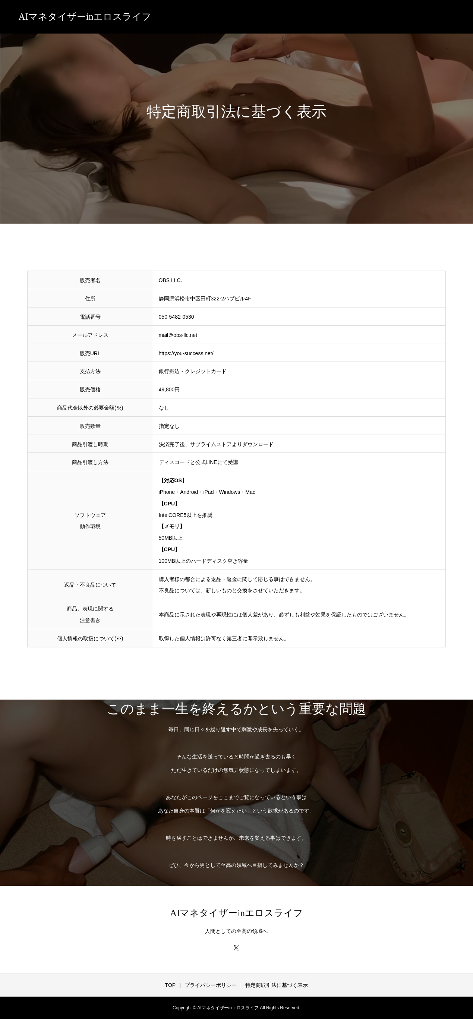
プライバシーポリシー (211, 985)
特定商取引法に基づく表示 (276, 985)
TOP (170, 985)
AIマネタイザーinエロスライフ (85, 17)
